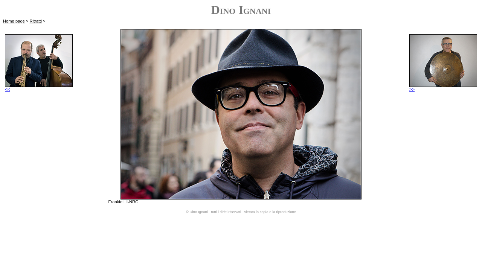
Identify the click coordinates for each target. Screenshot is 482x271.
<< (39, 87)
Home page (14, 21)
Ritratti (36, 21)
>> (443, 87)
